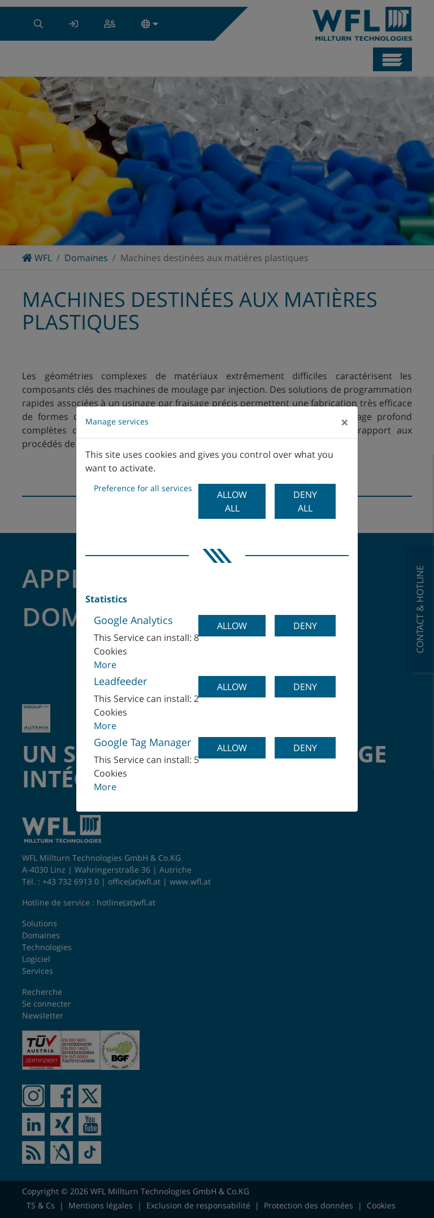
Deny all (305, 501)
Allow (232, 625)
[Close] (345, 422)
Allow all (232, 501)
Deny (305, 625)
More (105, 664)
